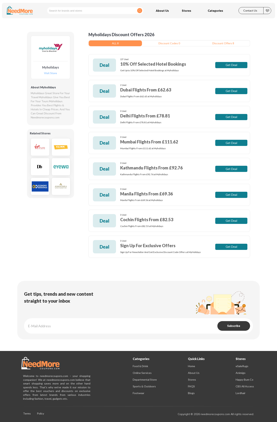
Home (191, 366)
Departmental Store (145, 379)
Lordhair (240, 393)
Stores (192, 379)
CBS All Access (245, 386)
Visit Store (50, 73)
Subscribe (233, 325)
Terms (27, 413)
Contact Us (250, 10)
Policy (40, 413)
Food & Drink (140, 366)
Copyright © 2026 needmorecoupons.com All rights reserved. (216, 414)
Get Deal (231, 65)
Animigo (240, 372)
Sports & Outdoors (144, 386)
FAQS (191, 386)
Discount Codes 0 (169, 43)
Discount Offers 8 (223, 43)
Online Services (142, 372)
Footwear (138, 393)
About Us (193, 372)
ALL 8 (115, 43)
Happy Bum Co (244, 379)
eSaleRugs (242, 366)
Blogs (191, 393)
